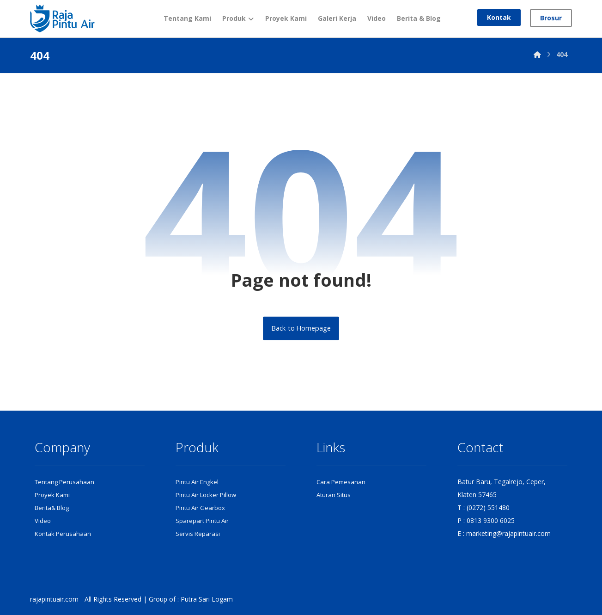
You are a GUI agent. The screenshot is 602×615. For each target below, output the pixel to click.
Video (43, 521)
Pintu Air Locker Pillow (206, 495)
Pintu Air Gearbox (200, 508)
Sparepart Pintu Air (202, 521)
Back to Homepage (301, 328)
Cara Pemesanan (340, 482)
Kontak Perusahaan (63, 533)
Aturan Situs (333, 495)
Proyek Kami (52, 495)
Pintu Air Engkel (197, 482)
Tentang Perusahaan (64, 482)
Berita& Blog (52, 508)
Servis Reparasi (198, 533)
